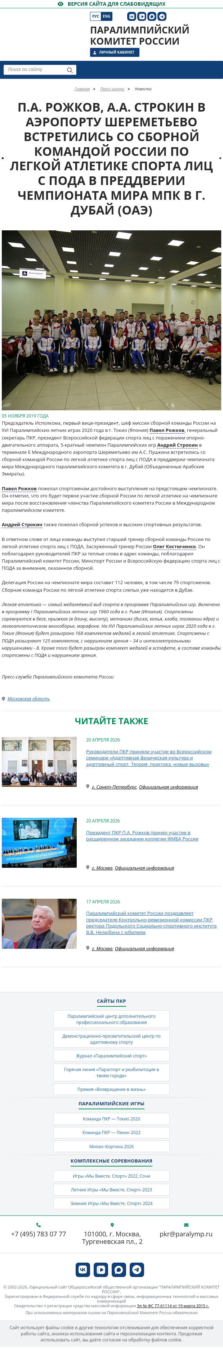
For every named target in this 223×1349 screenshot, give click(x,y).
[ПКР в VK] (131, 16)
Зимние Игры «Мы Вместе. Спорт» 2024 (111, 1205)
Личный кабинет (116, 52)
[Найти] (70, 70)
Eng (106, 16)
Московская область (29, 699)
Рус (95, 16)
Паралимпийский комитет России (139, 35)
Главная (82, 88)
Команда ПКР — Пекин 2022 (111, 1134)
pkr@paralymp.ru (186, 1236)
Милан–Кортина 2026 (111, 1148)
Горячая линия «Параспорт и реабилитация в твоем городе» (111, 1073)
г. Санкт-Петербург (114, 787)
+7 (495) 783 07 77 (38, 1236)
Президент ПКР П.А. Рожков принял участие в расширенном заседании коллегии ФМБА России (142, 835)
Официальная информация (168, 787)
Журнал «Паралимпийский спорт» (111, 1056)
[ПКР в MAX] (151, 16)
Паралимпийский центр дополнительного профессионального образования (111, 1019)
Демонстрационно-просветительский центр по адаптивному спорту (111, 1039)
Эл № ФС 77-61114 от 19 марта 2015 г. (173, 1308)
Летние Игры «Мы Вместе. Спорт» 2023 (111, 1191)
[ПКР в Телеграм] (161, 16)
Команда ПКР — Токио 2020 (111, 1120)
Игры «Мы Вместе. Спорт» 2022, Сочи (111, 1177)
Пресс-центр (112, 88)
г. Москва (102, 868)
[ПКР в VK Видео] (141, 16)
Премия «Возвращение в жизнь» (111, 1090)
